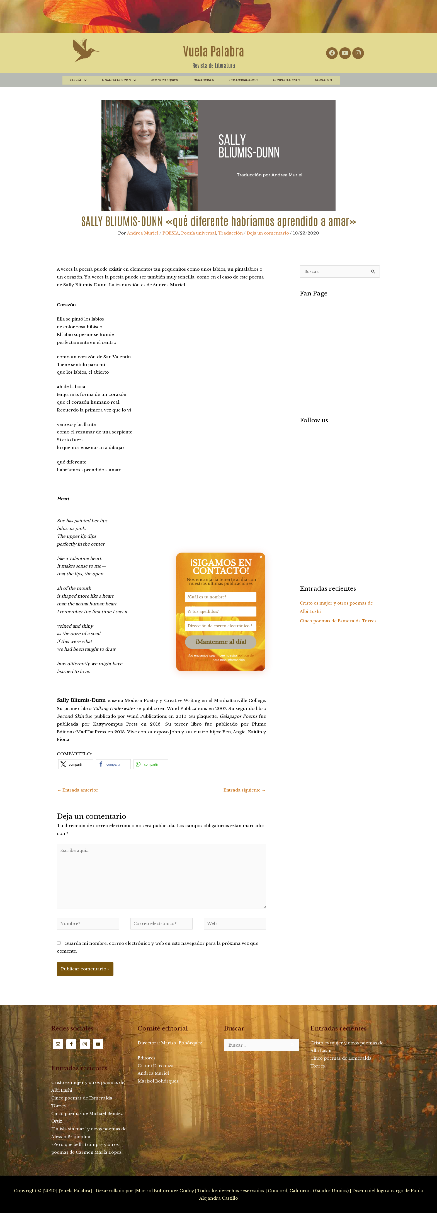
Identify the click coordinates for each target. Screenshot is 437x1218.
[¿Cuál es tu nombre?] (218, 590)
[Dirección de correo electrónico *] (218, 627)
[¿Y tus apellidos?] (218, 609)
